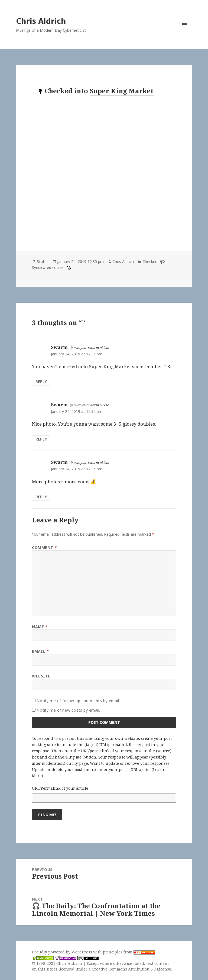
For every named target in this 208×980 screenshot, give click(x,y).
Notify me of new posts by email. (68, 710)
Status (42, 261)
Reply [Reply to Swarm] (41, 381)
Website (41, 676)
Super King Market (122, 90)
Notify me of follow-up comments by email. (78, 700)
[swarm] (68, 267)
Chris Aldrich (41, 20)
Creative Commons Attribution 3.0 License (131, 969)
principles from (129, 952)
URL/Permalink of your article (60, 788)
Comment (44, 547)
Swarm (59, 347)
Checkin (149, 261)
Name (39, 626)
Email (40, 651)
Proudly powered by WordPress (62, 952)
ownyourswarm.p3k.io (91, 347)
